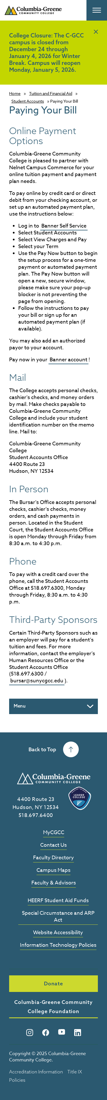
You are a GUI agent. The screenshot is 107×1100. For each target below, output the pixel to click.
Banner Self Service (63, 226)
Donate (53, 983)
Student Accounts (27, 101)
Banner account (68, 360)
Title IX (74, 1072)
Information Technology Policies (58, 945)
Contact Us (53, 845)
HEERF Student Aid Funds (58, 900)
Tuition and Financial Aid (50, 93)
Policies (17, 1080)
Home (15, 93)
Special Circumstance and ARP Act (58, 917)
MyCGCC (53, 832)
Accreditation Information (36, 1072)
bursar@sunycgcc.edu (36, 681)
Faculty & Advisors (53, 883)
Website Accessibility (58, 932)
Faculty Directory (53, 858)
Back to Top (54, 749)
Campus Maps (53, 870)
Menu (20, 706)
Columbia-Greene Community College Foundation (53, 1007)
